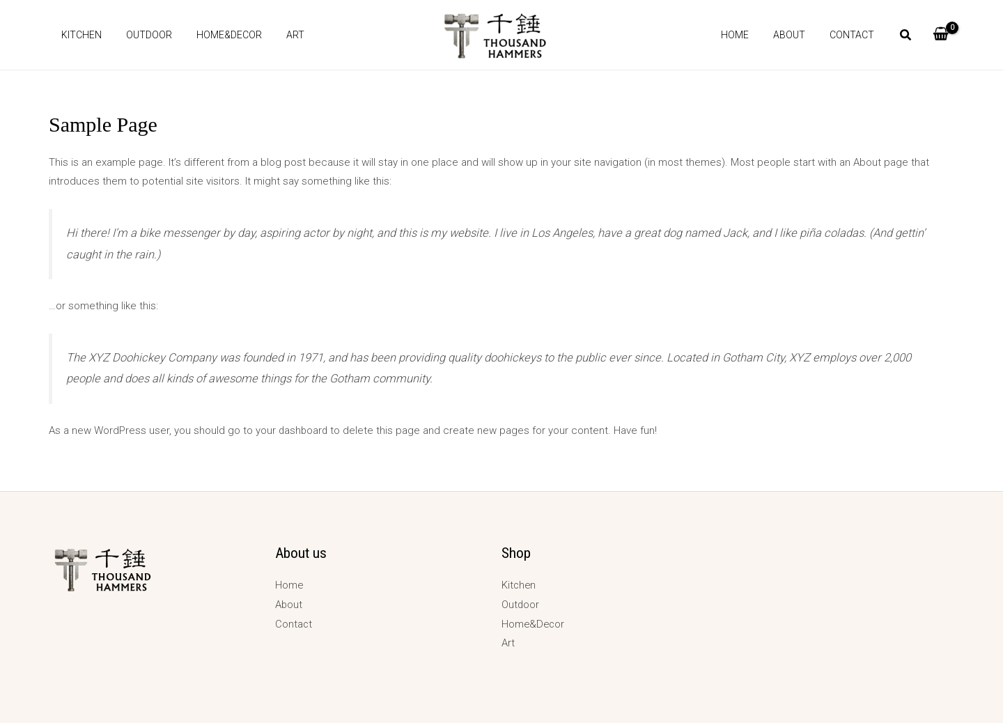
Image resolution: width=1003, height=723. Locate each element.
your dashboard (292, 430)
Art (278, 34)
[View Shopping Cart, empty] (940, 35)
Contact (854, 34)
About (796, 34)
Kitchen (79, 34)
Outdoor (141, 34)
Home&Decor (216, 34)
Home (747, 34)
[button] (906, 36)
